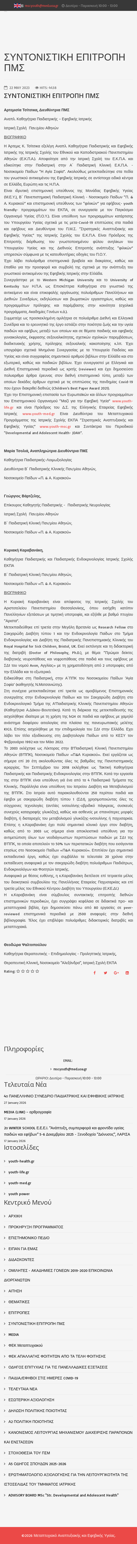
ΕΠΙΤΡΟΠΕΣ (18, 1312)
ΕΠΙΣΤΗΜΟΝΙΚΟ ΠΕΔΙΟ (28, 1237)
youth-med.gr (19, 1183)
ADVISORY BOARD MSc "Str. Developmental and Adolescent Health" (62, 1495)
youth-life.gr (18, 1172)
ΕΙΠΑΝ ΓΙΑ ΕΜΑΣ (22, 1248)
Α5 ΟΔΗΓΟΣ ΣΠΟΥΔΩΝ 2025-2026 (36, 1463)
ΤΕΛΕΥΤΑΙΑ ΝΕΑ (22, 1389)
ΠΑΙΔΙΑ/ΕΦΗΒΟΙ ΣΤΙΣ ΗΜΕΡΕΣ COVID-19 (42, 1378)
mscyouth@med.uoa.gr (41, 5)
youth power (18, 1193)
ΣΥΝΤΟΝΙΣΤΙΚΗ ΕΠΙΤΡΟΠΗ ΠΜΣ (36, 1323)
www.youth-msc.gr (55, 426)
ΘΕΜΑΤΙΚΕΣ (18, 1301)
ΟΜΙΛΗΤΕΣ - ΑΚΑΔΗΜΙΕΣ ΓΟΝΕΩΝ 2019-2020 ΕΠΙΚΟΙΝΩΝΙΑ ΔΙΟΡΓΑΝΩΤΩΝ (58, 1275)
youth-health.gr (20, 1161)
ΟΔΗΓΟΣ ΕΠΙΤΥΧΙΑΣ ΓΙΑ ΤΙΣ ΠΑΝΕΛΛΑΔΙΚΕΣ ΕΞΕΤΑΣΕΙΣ (57, 1367)
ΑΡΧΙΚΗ (14, 1216)
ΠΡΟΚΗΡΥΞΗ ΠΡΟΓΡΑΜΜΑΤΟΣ (35, 1227)
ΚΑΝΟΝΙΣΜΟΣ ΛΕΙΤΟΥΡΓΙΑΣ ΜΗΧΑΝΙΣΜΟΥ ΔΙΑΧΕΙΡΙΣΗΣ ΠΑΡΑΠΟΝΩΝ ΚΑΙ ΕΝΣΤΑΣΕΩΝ (68, 1437)
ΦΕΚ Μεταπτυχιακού (25, 1345)
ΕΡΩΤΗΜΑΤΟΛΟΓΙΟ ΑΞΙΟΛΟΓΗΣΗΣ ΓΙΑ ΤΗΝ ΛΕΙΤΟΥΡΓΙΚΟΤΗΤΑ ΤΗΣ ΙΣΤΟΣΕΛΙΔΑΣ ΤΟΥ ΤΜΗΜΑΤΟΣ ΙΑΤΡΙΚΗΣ (66, 1479)
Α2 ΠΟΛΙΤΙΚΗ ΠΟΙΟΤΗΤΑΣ (30, 1421)
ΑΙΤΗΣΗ (14, 1291)
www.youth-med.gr (39, 413)
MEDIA (13, 1334)
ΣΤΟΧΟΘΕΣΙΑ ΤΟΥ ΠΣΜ (28, 1453)
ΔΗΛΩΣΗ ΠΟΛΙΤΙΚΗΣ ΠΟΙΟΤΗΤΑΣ (37, 1410)
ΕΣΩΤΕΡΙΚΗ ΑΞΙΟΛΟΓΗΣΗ (30, 1399)
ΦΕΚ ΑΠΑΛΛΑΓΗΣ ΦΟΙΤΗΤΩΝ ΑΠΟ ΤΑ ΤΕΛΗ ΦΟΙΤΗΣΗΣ (56, 1356)
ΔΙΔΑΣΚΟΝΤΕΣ (20, 1259)
